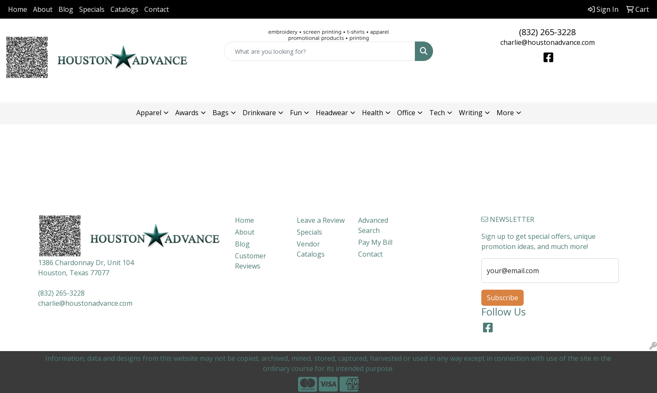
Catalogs (124, 9)
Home (17, 9)
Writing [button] (471, 112)
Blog (65, 9)
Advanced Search (373, 225)
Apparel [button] (148, 112)
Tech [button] (437, 112)
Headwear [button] (332, 112)
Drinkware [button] (259, 112)
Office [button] (406, 112)
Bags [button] (221, 112)
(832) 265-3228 (547, 32)
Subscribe (502, 297)
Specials (92, 9)
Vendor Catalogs (311, 249)
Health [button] (372, 112)
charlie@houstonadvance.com (547, 42)
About (42, 9)
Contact (156, 9)
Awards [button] (187, 112)
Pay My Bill (375, 242)
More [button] (505, 112)
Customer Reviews (250, 261)
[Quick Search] (319, 51)
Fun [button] (296, 112)
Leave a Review (321, 220)
